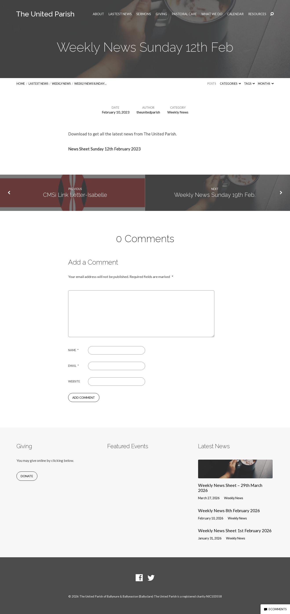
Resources (257, 14)
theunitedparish (148, 112)
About (98, 14)
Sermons (143, 14)
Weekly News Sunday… (90, 83)
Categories (230, 83)
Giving (161, 14)
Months (266, 83)
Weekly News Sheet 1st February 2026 (235, 530)
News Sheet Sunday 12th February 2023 (104, 148)
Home (20, 83)
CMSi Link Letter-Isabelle (75, 195)
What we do (212, 14)
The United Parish (45, 14)
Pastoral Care (184, 14)
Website (74, 381)
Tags (249, 83)
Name (73, 350)
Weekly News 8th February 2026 (229, 510)
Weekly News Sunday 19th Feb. (214, 195)
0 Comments (275, 609)
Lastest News (120, 14)
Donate (27, 476)
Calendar (235, 14)
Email (73, 365)
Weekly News (61, 83)
